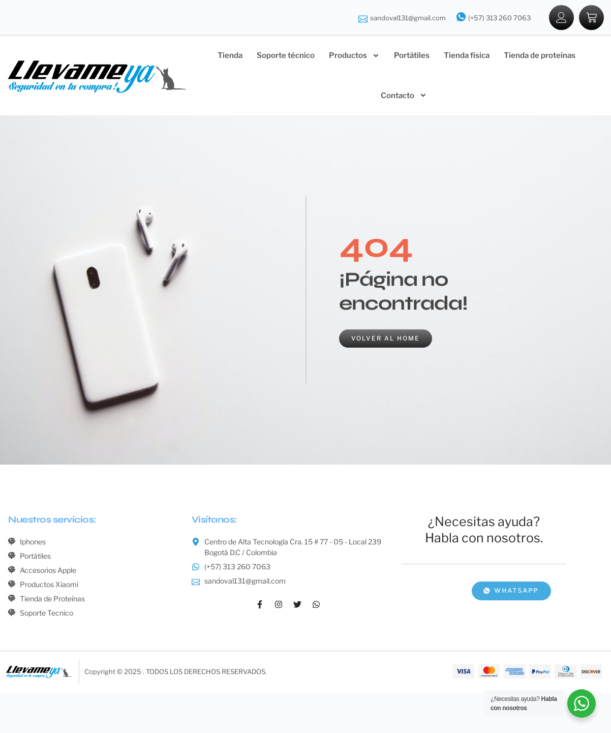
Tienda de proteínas (539, 55)
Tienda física (467, 55)
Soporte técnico (286, 55)
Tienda (230, 55)
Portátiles (412, 55)
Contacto (404, 95)
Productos (354, 56)
